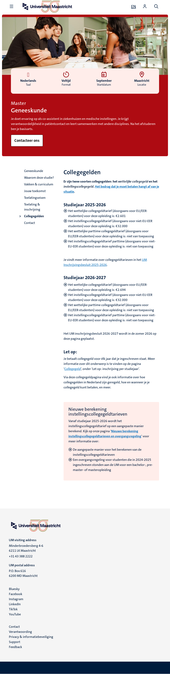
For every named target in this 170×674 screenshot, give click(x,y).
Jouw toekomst (35, 191)
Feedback (15, 647)
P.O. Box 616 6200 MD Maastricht (23, 573)
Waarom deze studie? (39, 177)
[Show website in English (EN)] (133, 6)
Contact (29, 223)
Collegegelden (34, 216)
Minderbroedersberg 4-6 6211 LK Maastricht (26, 548)
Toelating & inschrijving (32, 207)
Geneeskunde (33, 171)
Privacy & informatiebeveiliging (31, 637)
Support (14, 642)
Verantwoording (20, 632)
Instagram (16, 599)
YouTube (15, 614)
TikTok (13, 609)
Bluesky (14, 589)
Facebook (15, 594)
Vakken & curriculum (38, 184)
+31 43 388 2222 (21, 556)
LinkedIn (15, 604)
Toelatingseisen (35, 198)
